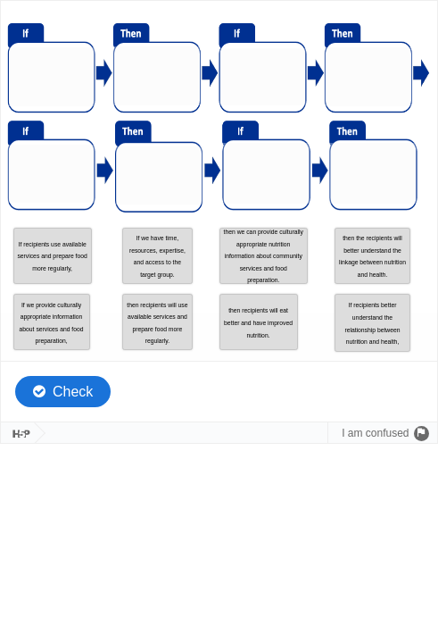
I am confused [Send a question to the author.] (375, 433)
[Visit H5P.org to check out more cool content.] (18, 433)
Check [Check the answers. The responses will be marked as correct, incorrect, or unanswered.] (73, 391)
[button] (52, 256)
